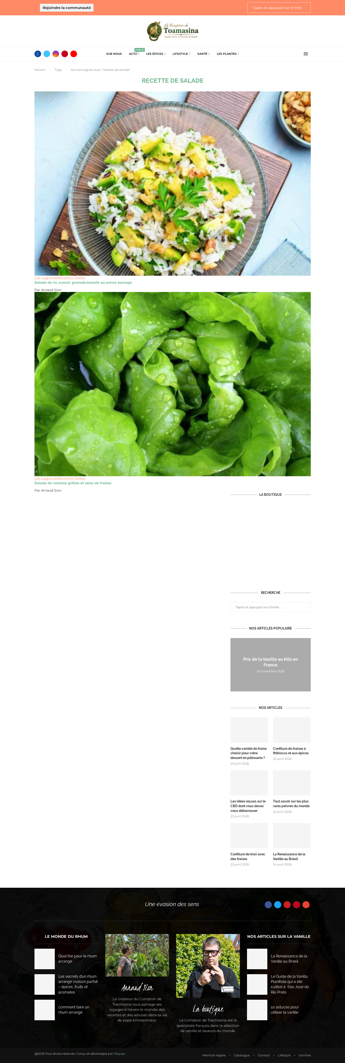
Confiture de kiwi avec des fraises (247, 856)
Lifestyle (180, 54)
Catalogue (242, 1055)
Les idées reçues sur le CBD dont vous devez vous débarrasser (248, 805)
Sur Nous (114, 54)
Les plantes (227, 54)
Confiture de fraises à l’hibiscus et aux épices (291, 751)
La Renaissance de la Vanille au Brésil (289, 856)
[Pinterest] (64, 54)
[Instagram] (55, 54)
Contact (264, 1055)
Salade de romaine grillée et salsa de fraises (72, 483)
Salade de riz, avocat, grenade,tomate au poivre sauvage (83, 282)
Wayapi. (120, 1053)
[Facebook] (37, 54)
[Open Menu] (306, 54)
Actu (134, 52)
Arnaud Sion (51, 290)
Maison (40, 70)
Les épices (154, 54)
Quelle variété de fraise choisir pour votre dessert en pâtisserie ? (248, 753)
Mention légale (214, 1055)
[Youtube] (73, 54)
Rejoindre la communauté (67, 7)
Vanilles (305, 1055)
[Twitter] (46, 54)
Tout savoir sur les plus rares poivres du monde (291, 803)
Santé (202, 54)
